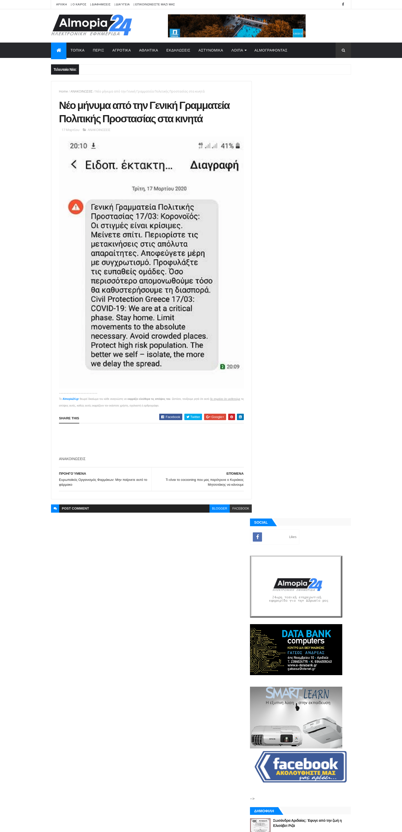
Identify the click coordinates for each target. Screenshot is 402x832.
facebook (236, 504)
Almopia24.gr (71, 394)
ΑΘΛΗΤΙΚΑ (148, 50)
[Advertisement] (152, 435)
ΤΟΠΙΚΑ (78, 50)
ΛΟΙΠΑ (237, 50)
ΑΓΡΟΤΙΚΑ (121, 50)
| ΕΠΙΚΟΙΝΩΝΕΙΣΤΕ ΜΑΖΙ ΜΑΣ (154, 4)
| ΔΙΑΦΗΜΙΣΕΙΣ (100, 4)
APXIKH (61, 4)
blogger (215, 504)
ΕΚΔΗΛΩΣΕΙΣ (178, 50)
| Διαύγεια (122, 4)
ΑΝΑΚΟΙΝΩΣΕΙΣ (82, 91)
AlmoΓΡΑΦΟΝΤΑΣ (270, 50)
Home (63, 91)
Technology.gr (132, 824)
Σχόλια (327, 587)
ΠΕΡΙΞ (98, 50)
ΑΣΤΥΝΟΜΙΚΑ (210, 50)
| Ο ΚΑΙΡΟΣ (78, 4)
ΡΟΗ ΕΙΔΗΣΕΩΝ (281, 587)
